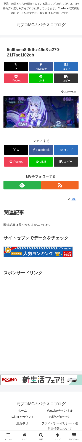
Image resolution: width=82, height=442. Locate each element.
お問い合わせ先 (59, 417)
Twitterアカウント (22, 417)
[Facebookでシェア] (41, 66)
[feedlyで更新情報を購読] (22, 185)
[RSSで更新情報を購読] (60, 185)
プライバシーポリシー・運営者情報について (60, 426)
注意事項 (22, 423)
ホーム (22, 410)
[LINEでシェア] (41, 78)
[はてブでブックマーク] (66, 66)
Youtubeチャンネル (60, 410)
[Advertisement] (40, 317)
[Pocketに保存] (16, 78)
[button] (66, 78)
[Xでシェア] (16, 66)
